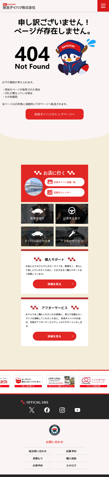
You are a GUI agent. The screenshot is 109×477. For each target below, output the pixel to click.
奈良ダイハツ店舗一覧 (64, 182)
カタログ (71, 465)
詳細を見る (54, 284)
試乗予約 (71, 451)
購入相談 (71, 458)
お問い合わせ (54, 442)
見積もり (38, 458)
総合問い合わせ (38, 451)
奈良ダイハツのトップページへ (54, 114)
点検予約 (38, 465)
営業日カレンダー (62, 192)
